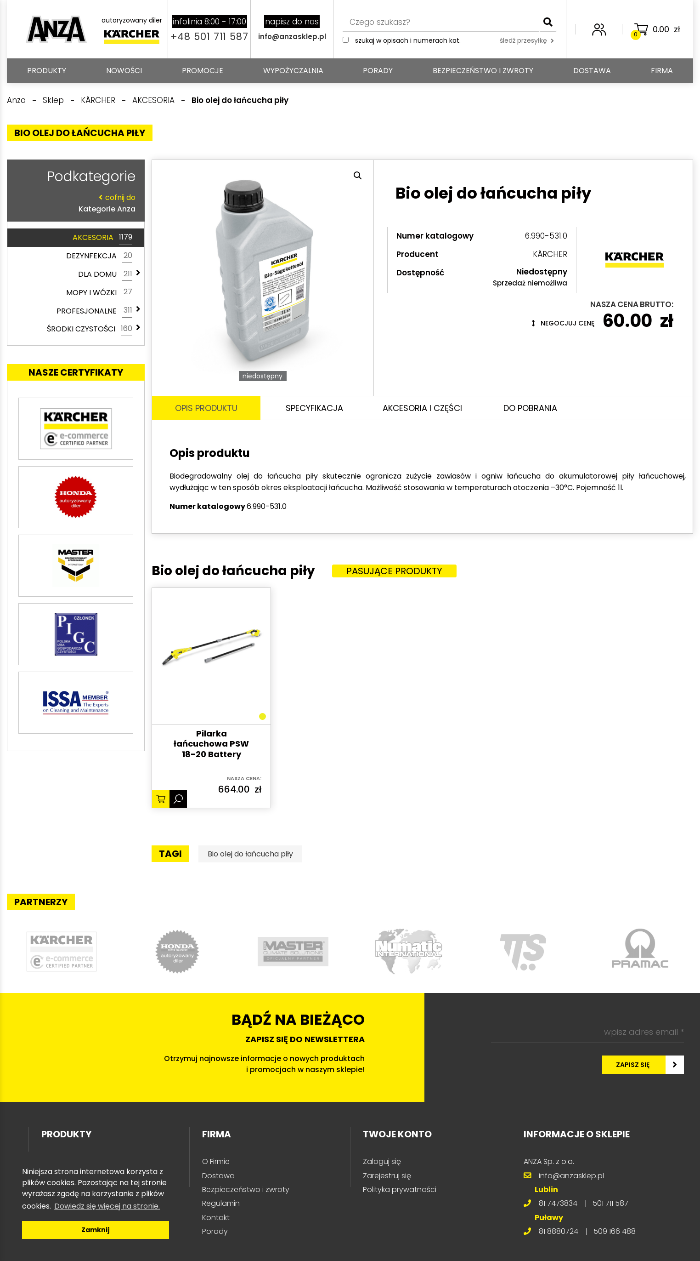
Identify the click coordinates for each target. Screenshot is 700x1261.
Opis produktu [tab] (206, 408)
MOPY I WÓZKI (99, 292)
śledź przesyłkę (527, 40)
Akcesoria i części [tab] (422, 408)
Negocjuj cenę (563, 323)
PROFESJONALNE (94, 311)
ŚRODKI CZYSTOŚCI (89, 329)
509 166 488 (614, 1231)
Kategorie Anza (73, 203)
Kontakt (216, 1217)
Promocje (202, 70)
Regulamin (221, 1203)
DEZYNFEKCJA (99, 256)
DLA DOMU (105, 274)
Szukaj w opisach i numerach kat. (408, 40)
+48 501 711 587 (209, 36)
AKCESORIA (102, 238)
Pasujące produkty (394, 571)
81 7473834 (558, 1203)
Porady (378, 70)
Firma (662, 70)
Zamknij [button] (95, 1229)
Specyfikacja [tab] (314, 408)
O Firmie (216, 1161)
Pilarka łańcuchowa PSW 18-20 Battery (211, 744)
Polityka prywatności (399, 1189)
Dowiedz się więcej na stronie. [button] (107, 1206)
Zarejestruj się (387, 1175)
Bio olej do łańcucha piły (250, 854)
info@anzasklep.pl (292, 36)
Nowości (124, 70)
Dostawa (592, 70)
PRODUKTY (46, 70)
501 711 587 (610, 1203)
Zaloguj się (382, 1161)
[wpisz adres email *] (587, 1032)
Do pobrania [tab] (530, 408)
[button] (358, 175)
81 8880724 (558, 1231)
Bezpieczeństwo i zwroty (483, 70)
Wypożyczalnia (293, 70)
